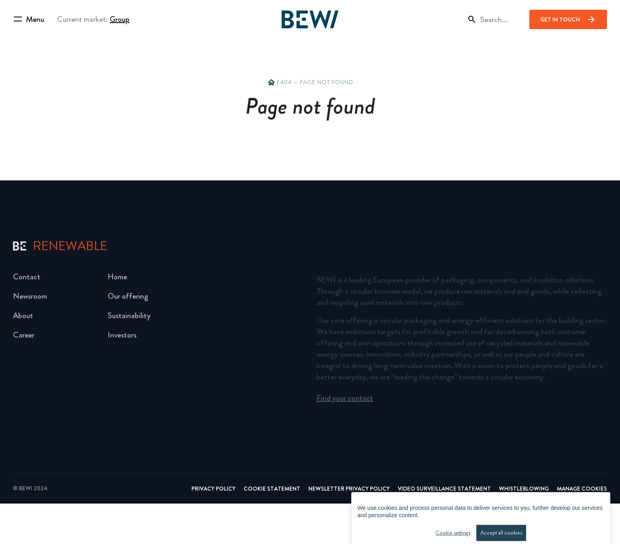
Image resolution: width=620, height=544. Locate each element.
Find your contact (344, 400)
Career (23, 338)
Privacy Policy (213, 529)
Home (117, 280)
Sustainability (129, 319)
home (271, 82)
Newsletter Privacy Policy (349, 529)
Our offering (128, 299)
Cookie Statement (272, 529)
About (23, 319)
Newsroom (30, 299)
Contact (26, 280)
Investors (122, 338)
